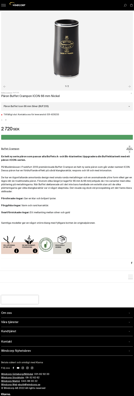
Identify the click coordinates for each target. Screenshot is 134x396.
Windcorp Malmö (10, 381)
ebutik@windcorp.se (29, 385)
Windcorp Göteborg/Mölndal (17, 374)
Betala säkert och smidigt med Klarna (22, 362)
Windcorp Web (9, 385)
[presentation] (19, 299)
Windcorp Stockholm (12, 378)
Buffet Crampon (6, 93)
